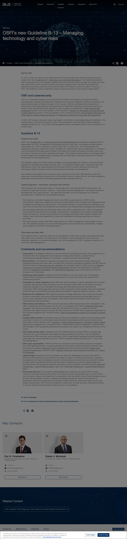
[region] (63, 535)
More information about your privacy (52, 537)
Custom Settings (90, 534)
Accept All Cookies (103, 534)
